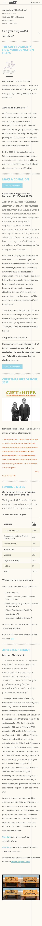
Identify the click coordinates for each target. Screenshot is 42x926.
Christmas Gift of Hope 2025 (13, 17)
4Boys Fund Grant (9, 23)
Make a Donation (9, 14)
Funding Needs (8, 20)
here (12, 639)
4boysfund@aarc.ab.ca (20, 861)
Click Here (6, 837)
